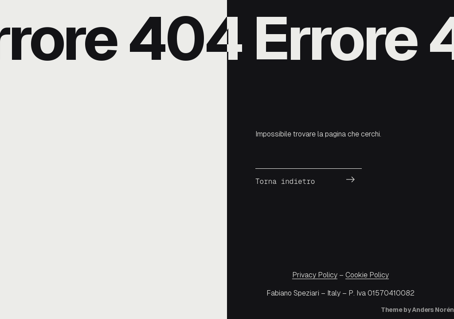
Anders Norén (433, 309)
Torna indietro (285, 181)
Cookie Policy (367, 275)
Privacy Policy (314, 275)
